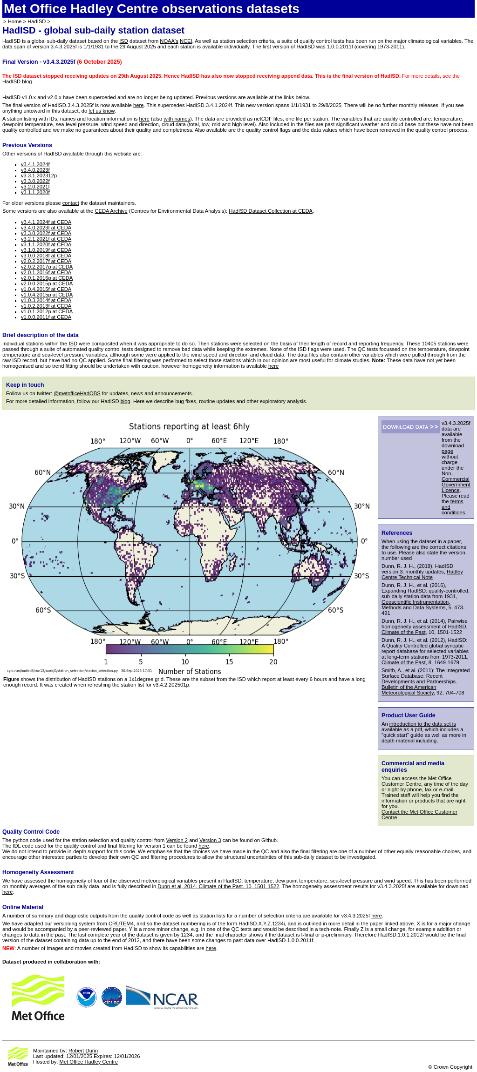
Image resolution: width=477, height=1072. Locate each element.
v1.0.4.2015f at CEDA (46, 289)
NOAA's (169, 41)
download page (453, 448)
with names (177, 118)
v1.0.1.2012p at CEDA (47, 311)
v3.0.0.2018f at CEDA (46, 255)
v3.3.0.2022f (35, 181)
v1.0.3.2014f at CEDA (46, 300)
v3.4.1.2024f (35, 164)
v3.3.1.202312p (39, 175)
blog (125, 401)
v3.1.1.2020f (35, 192)
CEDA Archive (111, 211)
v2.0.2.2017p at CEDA (47, 267)
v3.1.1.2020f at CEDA (46, 244)
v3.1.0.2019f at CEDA (46, 250)
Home (15, 21)
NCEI (186, 41)
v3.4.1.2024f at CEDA (46, 222)
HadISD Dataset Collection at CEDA (271, 211)
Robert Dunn (83, 1050)
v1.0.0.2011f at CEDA (46, 317)
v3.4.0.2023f (35, 170)
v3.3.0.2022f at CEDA (46, 233)
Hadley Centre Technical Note (422, 574)
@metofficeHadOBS (77, 393)
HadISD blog (17, 81)
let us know (101, 111)
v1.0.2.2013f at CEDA (46, 306)
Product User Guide (409, 715)
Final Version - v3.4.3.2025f (38, 62)
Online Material (22, 907)
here (138, 105)
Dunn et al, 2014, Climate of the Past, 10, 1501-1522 (218, 886)
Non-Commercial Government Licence (456, 482)
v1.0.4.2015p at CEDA (47, 294)
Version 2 (177, 840)
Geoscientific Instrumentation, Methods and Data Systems (416, 604)
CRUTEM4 (121, 923)
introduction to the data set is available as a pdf (419, 726)
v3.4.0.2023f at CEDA (46, 227)
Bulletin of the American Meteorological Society (409, 689)
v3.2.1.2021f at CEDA (46, 239)
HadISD (36, 21)
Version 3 (210, 840)
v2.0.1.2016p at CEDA (47, 278)
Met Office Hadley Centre (89, 1062)
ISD (123, 41)
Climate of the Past (404, 632)
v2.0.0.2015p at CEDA (47, 283)
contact (70, 203)
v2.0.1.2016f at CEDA (46, 272)
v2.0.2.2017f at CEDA (46, 261)
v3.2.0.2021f (35, 186)
